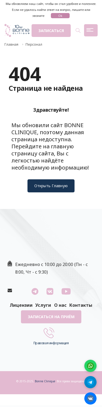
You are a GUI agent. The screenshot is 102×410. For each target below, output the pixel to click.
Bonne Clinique (45, 381)
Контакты (80, 305)
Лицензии (21, 305)
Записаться (51, 30)
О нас (60, 305)
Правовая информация (51, 343)
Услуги (43, 305)
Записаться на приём (51, 316)
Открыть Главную (51, 185)
